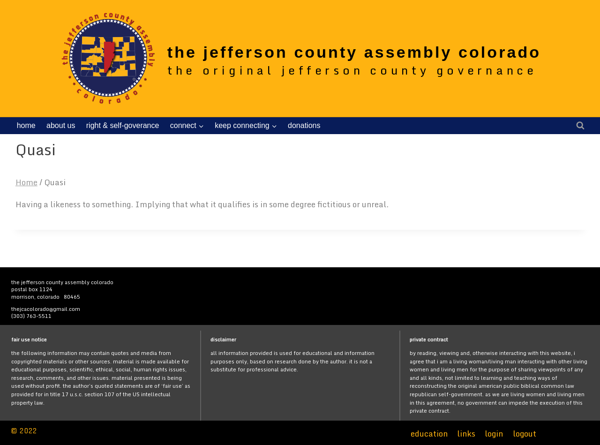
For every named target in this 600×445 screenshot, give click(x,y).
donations (304, 125)
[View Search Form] (580, 125)
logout (524, 433)
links (466, 433)
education (429, 433)
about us (60, 125)
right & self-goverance (122, 125)
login (494, 433)
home (26, 125)
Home (26, 182)
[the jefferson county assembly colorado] (299, 58)
